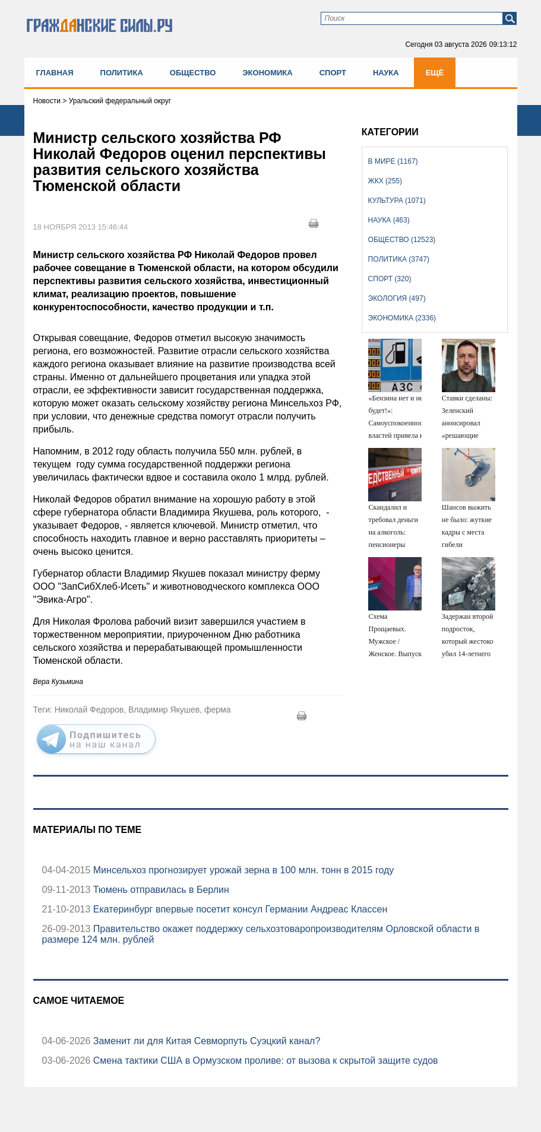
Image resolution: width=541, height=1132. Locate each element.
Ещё (435, 72)
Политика (121, 72)
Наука (386, 72)
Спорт (332, 72)
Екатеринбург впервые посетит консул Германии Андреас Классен (238, 909)
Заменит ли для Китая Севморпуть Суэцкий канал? (205, 1041)
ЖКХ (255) (385, 181)
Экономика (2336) (402, 318)
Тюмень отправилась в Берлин (159, 890)
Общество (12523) (402, 240)
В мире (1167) (393, 161)
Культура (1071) (397, 200)
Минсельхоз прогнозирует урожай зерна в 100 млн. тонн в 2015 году (242, 870)
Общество (193, 72)
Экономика (267, 72)
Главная (55, 72)
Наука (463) (389, 220)
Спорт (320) (390, 279)
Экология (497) (397, 298)
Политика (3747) (398, 259)
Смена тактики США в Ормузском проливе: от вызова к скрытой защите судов (264, 1060)
